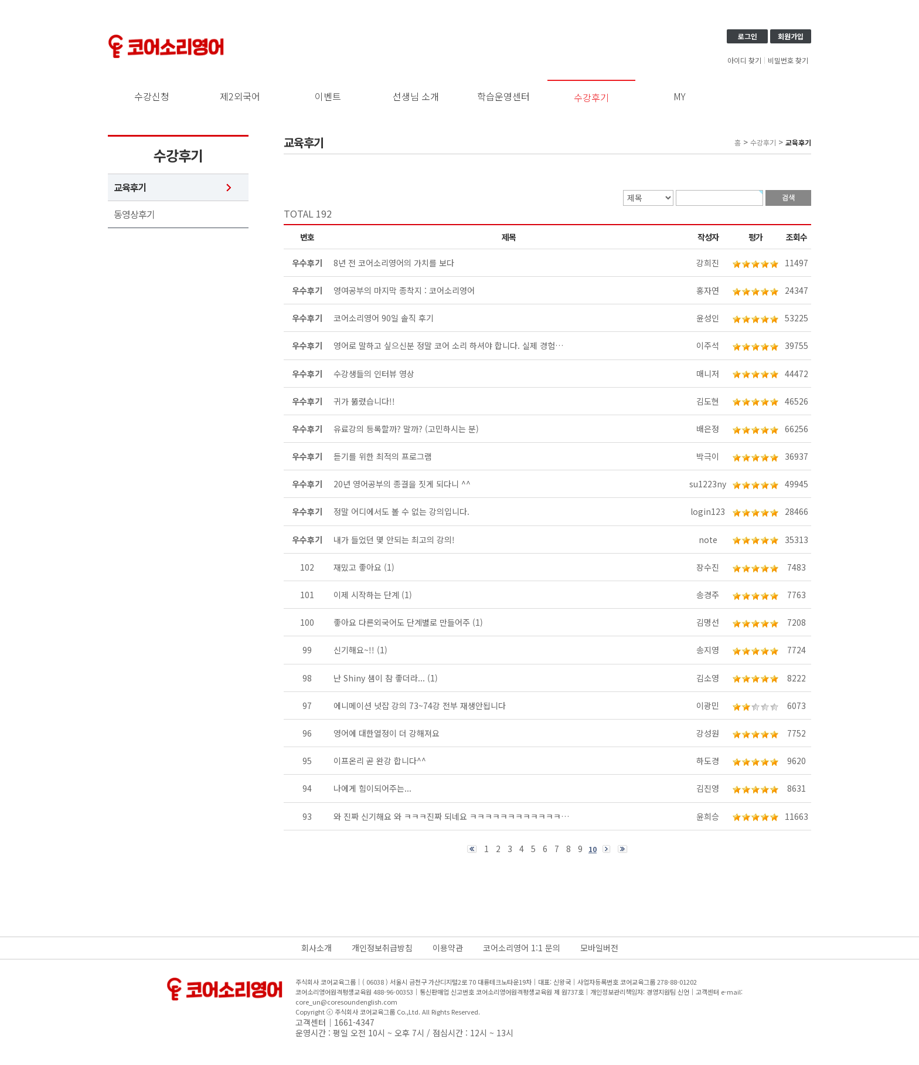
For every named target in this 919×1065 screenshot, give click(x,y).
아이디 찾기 (744, 60)
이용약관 (448, 948)
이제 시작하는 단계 (366, 595)
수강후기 (591, 97)
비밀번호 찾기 (788, 60)
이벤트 (328, 96)
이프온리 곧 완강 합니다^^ (379, 760)
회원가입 (791, 36)
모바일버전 (599, 948)
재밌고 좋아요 (357, 567)
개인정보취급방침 (382, 948)
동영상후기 (134, 214)
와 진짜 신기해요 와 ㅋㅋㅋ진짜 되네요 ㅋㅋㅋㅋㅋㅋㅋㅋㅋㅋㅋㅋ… (451, 816)
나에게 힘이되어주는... (372, 788)
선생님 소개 (416, 96)
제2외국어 (240, 96)
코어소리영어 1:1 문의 (521, 948)
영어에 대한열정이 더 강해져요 (386, 733)
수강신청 (151, 96)
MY (679, 96)
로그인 (747, 36)
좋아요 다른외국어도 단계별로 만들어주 (401, 622)
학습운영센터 (503, 96)
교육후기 (130, 187)
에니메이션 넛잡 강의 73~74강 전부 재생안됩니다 (419, 705)
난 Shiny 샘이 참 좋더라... (379, 678)
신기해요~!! (354, 650)
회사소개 (316, 948)
